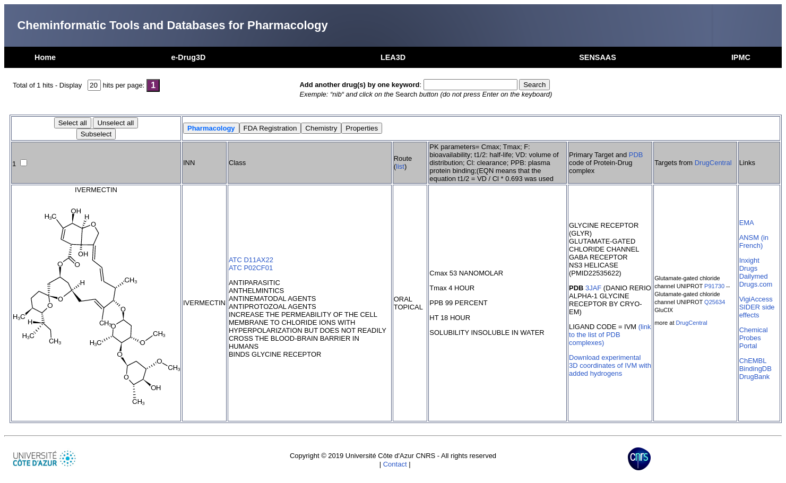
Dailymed (753, 276)
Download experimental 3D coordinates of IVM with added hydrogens (610, 365)
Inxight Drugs (749, 264)
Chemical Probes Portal (753, 338)
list (400, 166)
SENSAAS (597, 57)
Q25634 (714, 302)
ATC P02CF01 (251, 268)
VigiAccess (756, 299)
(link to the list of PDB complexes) (610, 335)
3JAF (593, 288)
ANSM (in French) (753, 241)
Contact (395, 464)
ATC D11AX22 (251, 260)
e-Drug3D (188, 57)
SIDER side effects (757, 311)
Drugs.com (756, 284)
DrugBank (754, 377)
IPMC (740, 57)
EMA (746, 223)
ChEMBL (753, 361)
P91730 (714, 286)
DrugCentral (713, 163)
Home (45, 57)
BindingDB (755, 369)
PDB (636, 155)
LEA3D (393, 57)
